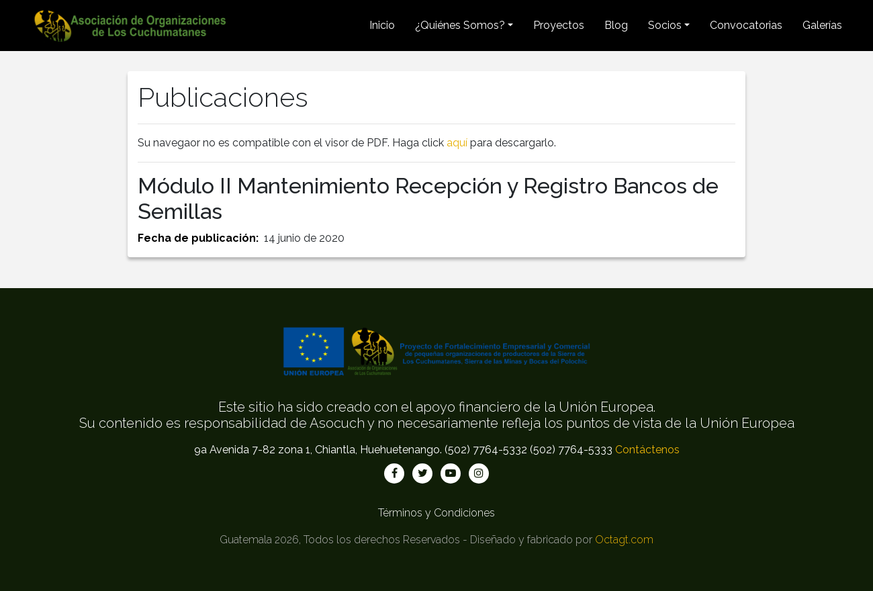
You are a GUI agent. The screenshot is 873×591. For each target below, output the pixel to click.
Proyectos (558, 25)
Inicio (382, 25)
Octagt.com (624, 539)
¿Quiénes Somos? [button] (460, 25)
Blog (616, 25)
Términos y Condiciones (436, 512)
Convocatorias (746, 25)
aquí (457, 142)
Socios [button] (665, 25)
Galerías (822, 25)
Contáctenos (647, 449)
